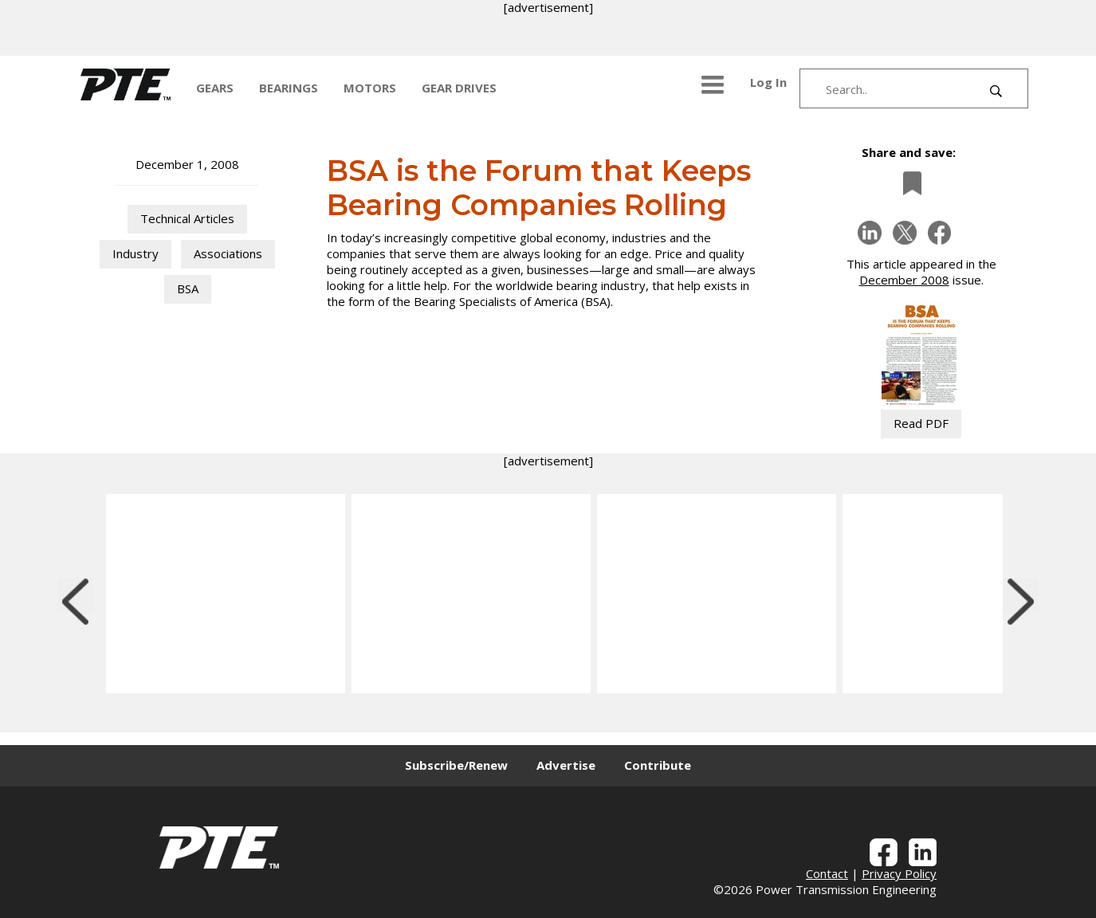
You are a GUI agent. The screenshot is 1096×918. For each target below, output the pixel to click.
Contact (827, 873)
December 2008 (904, 280)
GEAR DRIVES (459, 88)
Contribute (657, 765)
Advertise (565, 765)
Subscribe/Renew (456, 765)
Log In (768, 82)
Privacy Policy (899, 873)
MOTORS (370, 88)
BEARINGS (288, 88)
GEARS (215, 88)
